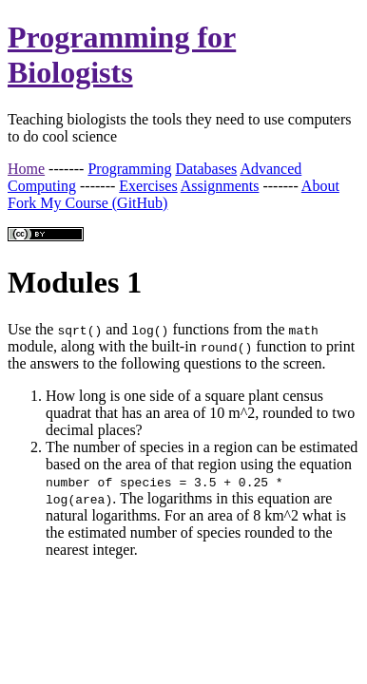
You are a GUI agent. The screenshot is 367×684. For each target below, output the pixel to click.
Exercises (148, 186)
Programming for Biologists (122, 54)
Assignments (220, 186)
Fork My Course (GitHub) (87, 203)
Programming (129, 169)
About (320, 186)
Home (26, 169)
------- (66, 169)
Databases (206, 169)
